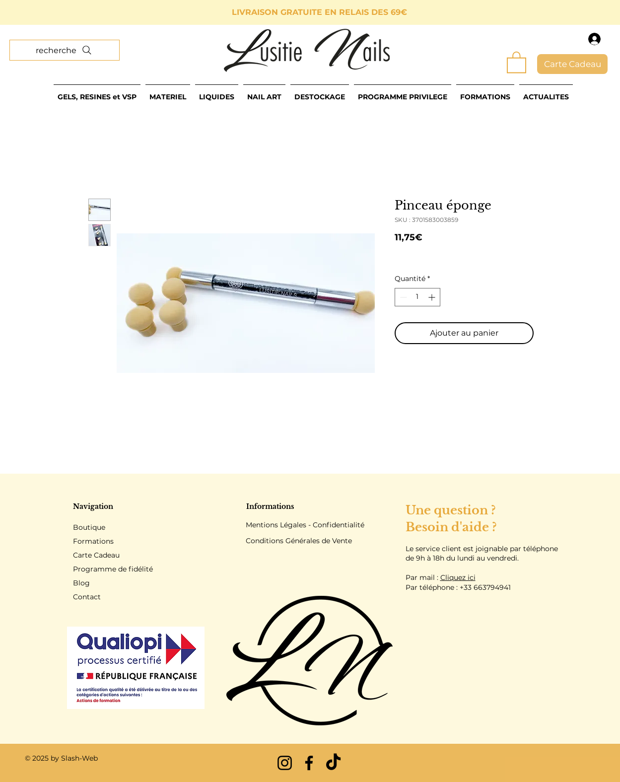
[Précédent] (52, 12)
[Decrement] (402, 297)
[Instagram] (284, 763)
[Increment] (432, 297)
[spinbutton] (417, 297)
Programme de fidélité (113, 569)
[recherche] (64, 50)
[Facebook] (309, 763)
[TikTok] (333, 763)
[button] (516, 61)
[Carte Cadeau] (572, 64)
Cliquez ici (458, 577)
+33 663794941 (485, 587)
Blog (81, 582)
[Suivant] (567, 12)
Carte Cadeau (96, 555)
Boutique (89, 527)
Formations (93, 541)
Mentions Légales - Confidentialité (305, 524)
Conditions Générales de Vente (299, 540)
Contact (87, 596)
